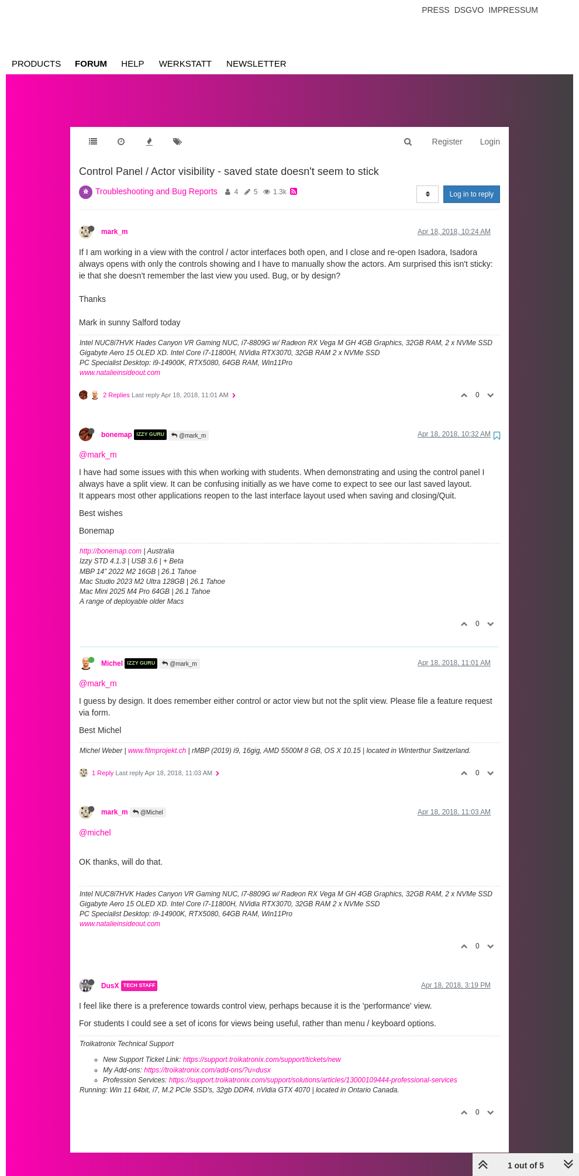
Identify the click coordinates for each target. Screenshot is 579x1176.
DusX (110, 974)
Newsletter (256, 63)
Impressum (513, 10)
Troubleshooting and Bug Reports (156, 179)
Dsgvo (469, 10)
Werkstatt (185, 63)
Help (132, 63)
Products (36, 63)
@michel (95, 821)
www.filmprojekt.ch (157, 739)
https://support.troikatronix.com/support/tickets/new (262, 1048)
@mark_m (188, 424)
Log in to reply (472, 182)
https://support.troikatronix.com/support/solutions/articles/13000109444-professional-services (313, 1068)
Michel (112, 652)
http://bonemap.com (111, 539)
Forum (91, 63)
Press (435, 10)
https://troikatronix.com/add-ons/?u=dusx (207, 1058)
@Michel (148, 800)
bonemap (116, 423)
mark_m (114, 220)
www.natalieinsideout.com (120, 361)
